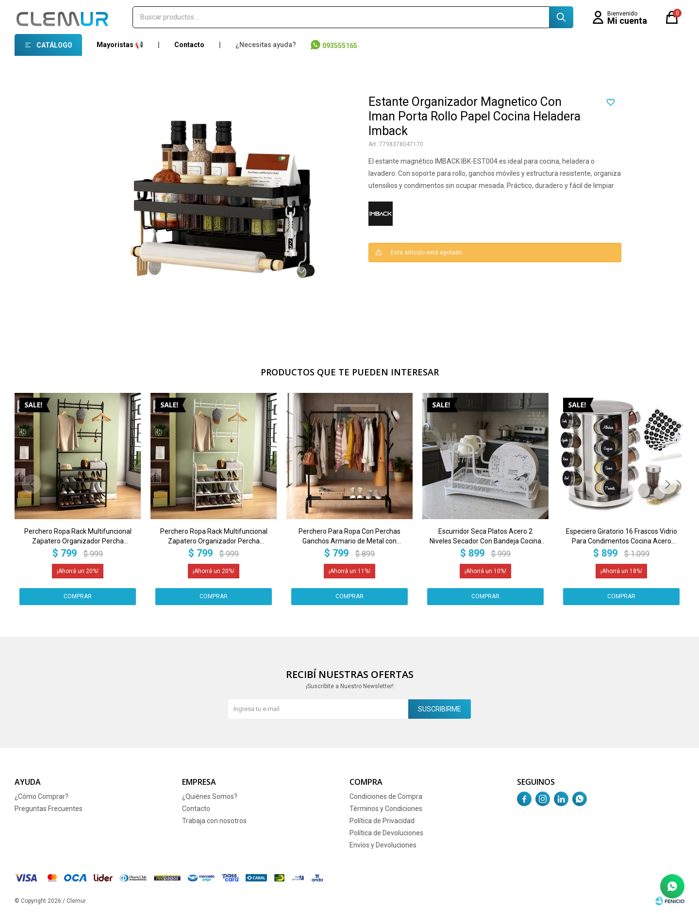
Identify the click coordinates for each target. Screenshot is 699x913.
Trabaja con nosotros (214, 821)
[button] (667, 484)
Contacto (189, 45)
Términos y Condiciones (386, 808)
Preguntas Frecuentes (49, 808)
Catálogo (54, 45)
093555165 (339, 46)
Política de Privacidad (382, 821)
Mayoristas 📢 (120, 45)
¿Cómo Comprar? (41, 796)
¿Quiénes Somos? (209, 796)
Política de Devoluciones (386, 833)
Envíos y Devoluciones (383, 845)
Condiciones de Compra (386, 796)
